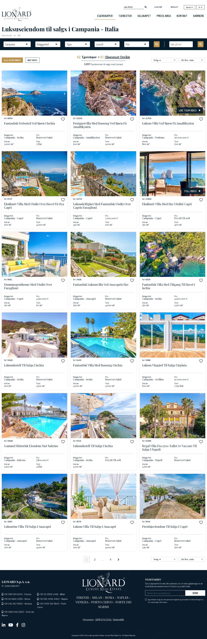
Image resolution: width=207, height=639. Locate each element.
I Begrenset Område (117, 56)
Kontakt (182, 16)
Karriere (198, 16)
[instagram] (23, 624)
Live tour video (190, 110)
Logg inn (158, 6)
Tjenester (125, 16)
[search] (146, 6)
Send (195, 593)
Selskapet (144, 16)
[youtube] (10, 624)
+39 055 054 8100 (13, 594)
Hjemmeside (7, 35)
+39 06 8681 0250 (13, 599)
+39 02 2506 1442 (49, 594)
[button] (63, 119)
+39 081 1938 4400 (49, 599)
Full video (192, 191)
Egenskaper (105, 16)
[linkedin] (3, 624)
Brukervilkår (118, 619)
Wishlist (174, 6)
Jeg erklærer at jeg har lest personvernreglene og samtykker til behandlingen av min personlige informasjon (175, 600)
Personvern (88, 619)
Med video (32, 60)
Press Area (164, 16)
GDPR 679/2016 (103, 619)
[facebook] (17, 624)
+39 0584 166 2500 (14, 612)
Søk (18, 35)
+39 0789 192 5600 (49, 603)
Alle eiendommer (12, 60)
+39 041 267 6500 (13, 603)
